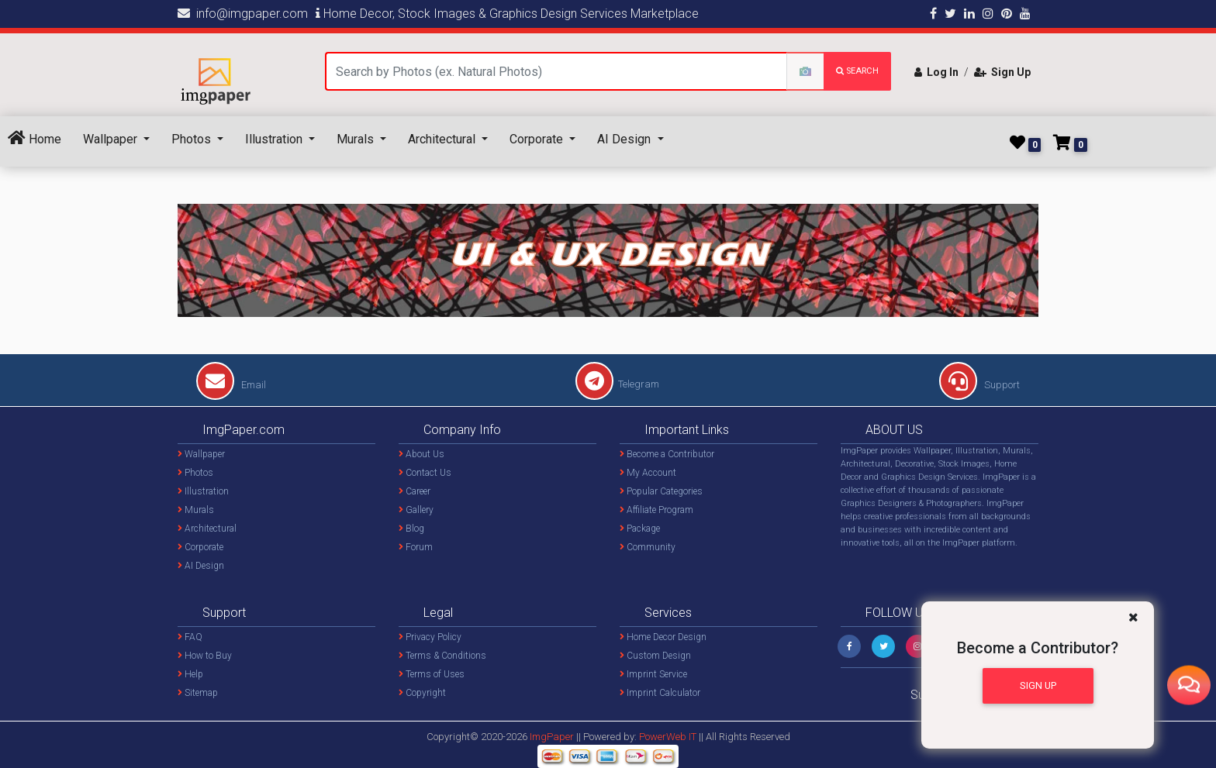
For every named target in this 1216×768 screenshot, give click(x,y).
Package (640, 528)
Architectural (443, 139)
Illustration (275, 139)
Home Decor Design (663, 637)
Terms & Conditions (442, 655)
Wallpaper (111, 139)
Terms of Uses (432, 674)
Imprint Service (653, 674)
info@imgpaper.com (243, 13)
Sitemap (198, 692)
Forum (416, 547)
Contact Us (425, 472)
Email (231, 385)
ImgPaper (552, 736)
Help (190, 674)
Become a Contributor (667, 454)
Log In (936, 72)
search (857, 71)
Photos (192, 139)
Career (414, 491)
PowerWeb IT (669, 736)
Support (979, 385)
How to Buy (205, 655)
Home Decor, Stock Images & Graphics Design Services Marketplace (507, 13)
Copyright (422, 692)
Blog (411, 528)
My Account (648, 472)
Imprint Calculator (660, 692)
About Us (421, 454)
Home (34, 138)
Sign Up (1002, 72)
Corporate (538, 139)
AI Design (625, 139)
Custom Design (655, 655)
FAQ (190, 637)
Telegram (617, 384)
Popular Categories (661, 491)
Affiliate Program (656, 510)
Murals (357, 139)
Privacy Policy (430, 637)
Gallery (416, 510)
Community (647, 547)
